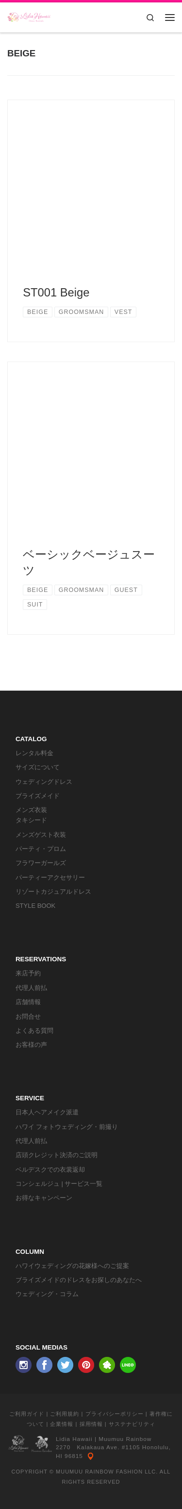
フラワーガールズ (41, 863)
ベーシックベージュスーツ (89, 562)
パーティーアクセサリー (50, 877)
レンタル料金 (34, 753)
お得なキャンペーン (44, 1197)
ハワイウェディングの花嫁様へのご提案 (72, 1265)
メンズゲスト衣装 (41, 834)
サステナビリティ (132, 1424)
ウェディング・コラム (47, 1294)
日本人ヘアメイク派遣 (47, 1112)
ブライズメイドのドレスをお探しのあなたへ (79, 1280)
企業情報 (61, 1424)
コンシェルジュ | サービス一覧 (59, 1183)
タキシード (31, 820)
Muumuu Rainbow (125, 1439)
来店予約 (28, 973)
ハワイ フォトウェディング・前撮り (67, 1126)
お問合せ (28, 1016)
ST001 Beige (56, 292)
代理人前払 (31, 987)
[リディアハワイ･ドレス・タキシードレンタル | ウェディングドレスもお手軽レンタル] (29, 16)
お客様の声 (31, 1044)
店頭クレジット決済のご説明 (57, 1155)
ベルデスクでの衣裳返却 (50, 1169)
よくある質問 (34, 1030)
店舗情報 (28, 1002)
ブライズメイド (38, 795)
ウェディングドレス (44, 781)
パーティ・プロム (41, 848)
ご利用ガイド (26, 1414)
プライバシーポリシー (114, 1414)
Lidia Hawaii (74, 1439)
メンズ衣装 (31, 810)
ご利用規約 (64, 1414)
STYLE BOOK (35, 905)
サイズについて (38, 767)
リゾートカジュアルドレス (53, 891)
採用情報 (91, 1424)
